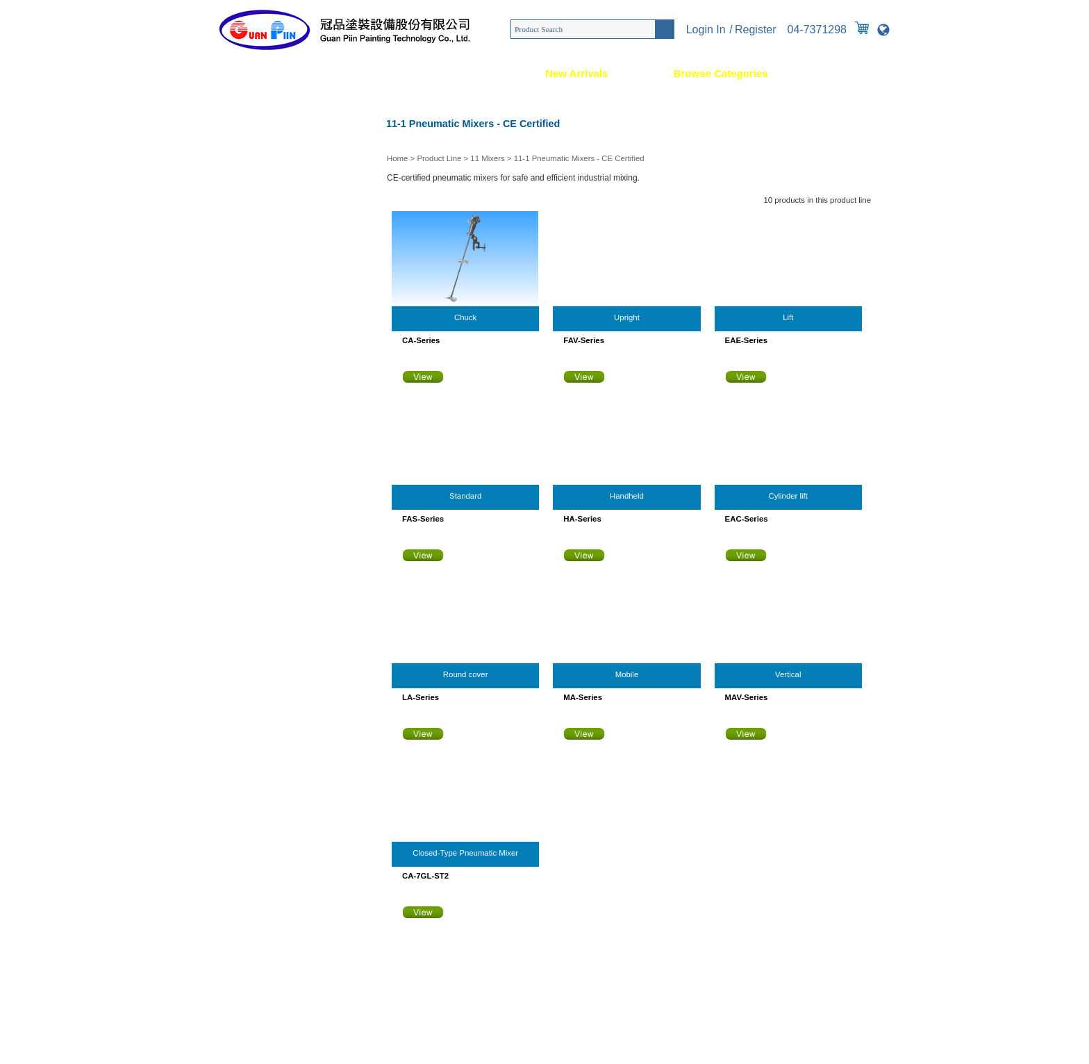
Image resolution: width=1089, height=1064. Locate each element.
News (466, 73)
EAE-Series (746, 340)
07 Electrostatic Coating (256, 287)
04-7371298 (817, 29)
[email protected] (260, 940)
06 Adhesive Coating (250, 259)
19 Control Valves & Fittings (263, 620)
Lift (788, 317)
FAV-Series (583, 340)
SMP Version (531, 1043)
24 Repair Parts (240, 759)
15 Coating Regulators (253, 509)
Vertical (788, 674)
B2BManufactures (474, 1043)
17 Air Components (247, 565)
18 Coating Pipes (243, 592)
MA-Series (582, 697)
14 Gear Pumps (241, 481)
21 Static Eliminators (250, 676)
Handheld (627, 496)
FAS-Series (423, 519)
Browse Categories (721, 73)
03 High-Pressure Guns (255, 176)
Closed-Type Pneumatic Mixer (465, 853)
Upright (627, 317)
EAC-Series (746, 519)
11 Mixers (487, 158)
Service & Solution (341, 73)
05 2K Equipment (244, 231)
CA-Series (421, 340)
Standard (465, 496)
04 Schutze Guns (244, 203)
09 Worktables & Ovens (255, 342)
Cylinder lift (788, 496)
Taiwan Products (412, 1043)
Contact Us (860, 73)
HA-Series (582, 519)
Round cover (465, 674)
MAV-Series (746, 697)
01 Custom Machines (251, 120)
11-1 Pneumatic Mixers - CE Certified (579, 158)
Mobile (627, 674)
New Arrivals (576, 73)
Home (215, 73)
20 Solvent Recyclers (251, 648)
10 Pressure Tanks (246, 370)
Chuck (465, 317)
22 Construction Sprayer (256, 703)
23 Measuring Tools (248, 731)
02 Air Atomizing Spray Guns (265, 148)
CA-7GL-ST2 (425, 876)
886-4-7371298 (291, 912)
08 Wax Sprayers (244, 314)
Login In (706, 29)
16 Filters (229, 537)
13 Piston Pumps (243, 453)
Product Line (439, 158)
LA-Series (420, 697)
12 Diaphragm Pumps (252, 426)
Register (755, 29)
